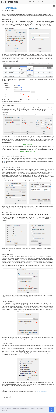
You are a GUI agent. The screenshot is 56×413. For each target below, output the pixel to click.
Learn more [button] (5, 410)
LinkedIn (34, 405)
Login (53, 1)
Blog (49, 1)
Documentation (36, 1)
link (4, 161)
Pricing (43, 1)
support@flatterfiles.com (41, 391)
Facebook (27, 405)
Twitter (21, 405)
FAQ (30, 1)
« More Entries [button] (6, 397)
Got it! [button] (51, 409)
